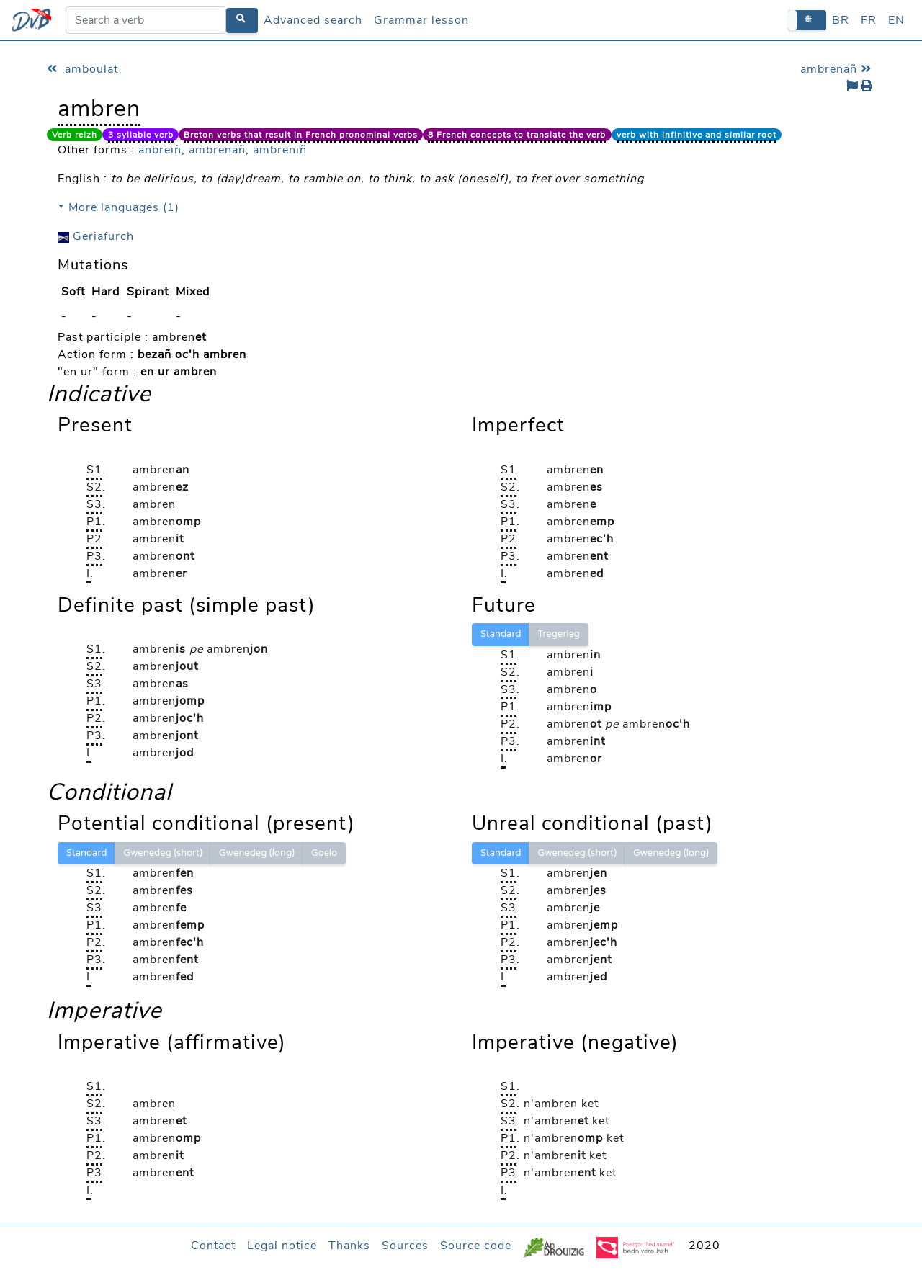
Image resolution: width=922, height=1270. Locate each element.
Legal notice (282, 1245)
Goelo (324, 853)
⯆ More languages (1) (118, 207)
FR (869, 20)
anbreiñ (160, 150)
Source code (475, 1245)
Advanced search (313, 20)
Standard (500, 634)
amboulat (82, 69)
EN (896, 20)
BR (840, 20)
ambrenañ (837, 69)
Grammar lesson (421, 20)
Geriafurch (96, 236)
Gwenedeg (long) (257, 853)
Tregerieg (558, 634)
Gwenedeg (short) (162, 853)
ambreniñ (280, 150)
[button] (807, 20)
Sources (405, 1245)
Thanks (349, 1245)
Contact (213, 1245)
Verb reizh (74, 134)
